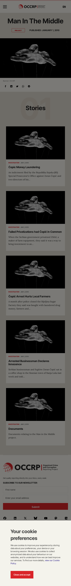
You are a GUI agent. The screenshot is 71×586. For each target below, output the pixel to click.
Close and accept (22, 574)
